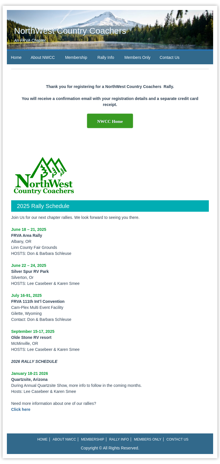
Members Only (137, 57)
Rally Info (105, 57)
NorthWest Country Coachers (70, 30)
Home (16, 57)
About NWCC (43, 57)
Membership (76, 57)
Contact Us (169, 57)
